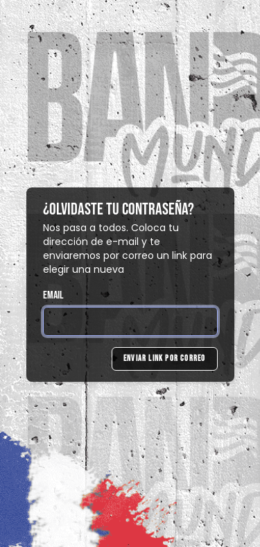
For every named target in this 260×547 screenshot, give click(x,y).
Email (53, 295)
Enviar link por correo (164, 358)
